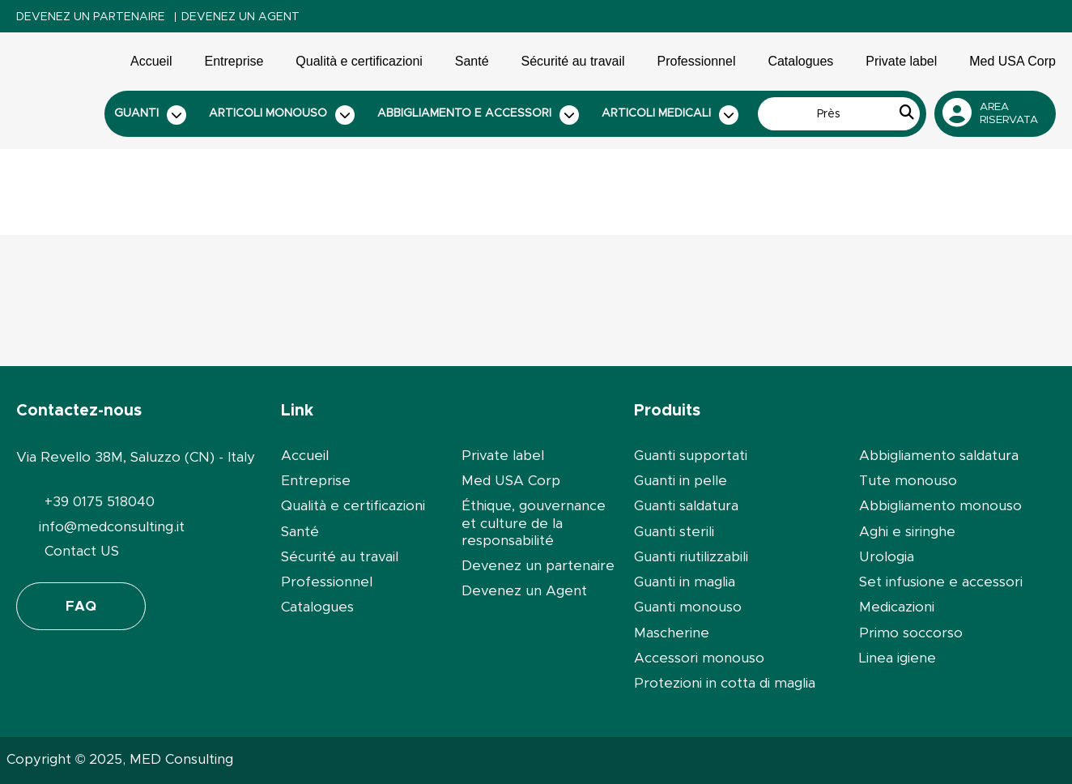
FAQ (81, 606)
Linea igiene (897, 658)
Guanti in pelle (680, 481)
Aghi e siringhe (907, 532)
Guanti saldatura (686, 506)
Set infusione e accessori (941, 582)
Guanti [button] (150, 115)
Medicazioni (896, 607)
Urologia (886, 557)
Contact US (82, 551)
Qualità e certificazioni (359, 61)
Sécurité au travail (573, 61)
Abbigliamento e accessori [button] (478, 115)
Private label (901, 61)
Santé (472, 61)
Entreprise (234, 61)
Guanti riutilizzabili (691, 557)
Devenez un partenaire (90, 17)
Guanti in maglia (684, 582)
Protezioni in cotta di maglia (724, 683)
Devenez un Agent (240, 17)
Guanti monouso (688, 607)
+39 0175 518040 (100, 502)
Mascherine (671, 633)
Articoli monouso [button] (282, 115)
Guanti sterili (674, 532)
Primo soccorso (911, 633)
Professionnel (696, 61)
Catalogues (800, 61)
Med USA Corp (1012, 61)
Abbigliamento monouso (940, 506)
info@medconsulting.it (112, 527)
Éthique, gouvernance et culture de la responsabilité (534, 523)
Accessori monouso (699, 658)
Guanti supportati (690, 455)
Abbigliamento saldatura (939, 455)
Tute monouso (908, 481)
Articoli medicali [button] (670, 115)
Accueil (151, 61)
